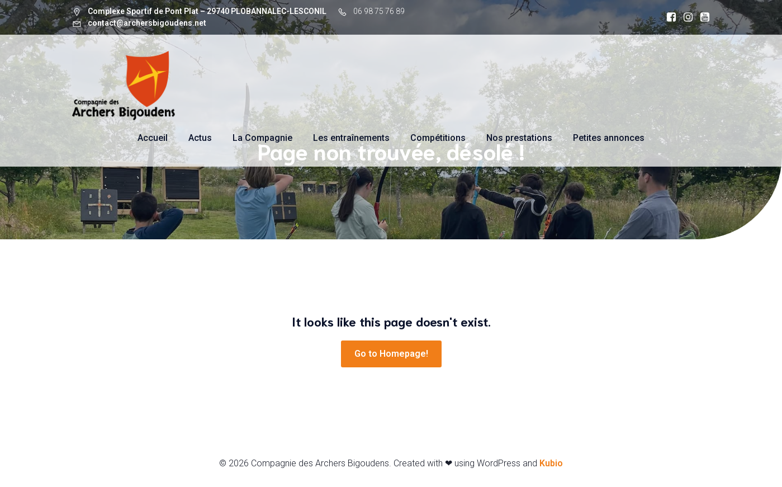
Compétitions (438, 138)
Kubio (551, 463)
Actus (200, 138)
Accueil (153, 138)
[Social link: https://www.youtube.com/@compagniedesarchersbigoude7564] (702, 17)
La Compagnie (262, 138)
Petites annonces (608, 138)
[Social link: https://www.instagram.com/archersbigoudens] (685, 17)
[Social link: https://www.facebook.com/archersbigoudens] (668, 17)
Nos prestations (519, 138)
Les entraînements (351, 138)
